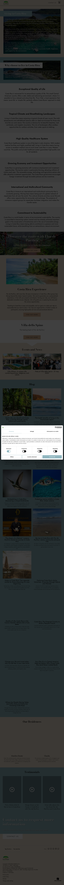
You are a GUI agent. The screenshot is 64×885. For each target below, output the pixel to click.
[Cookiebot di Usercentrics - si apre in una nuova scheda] (56, 427)
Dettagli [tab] (32, 431)
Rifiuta (12, 456)
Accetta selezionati (32, 456)
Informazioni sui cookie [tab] (52, 431)
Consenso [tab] (11, 431)
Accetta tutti (52, 456)
